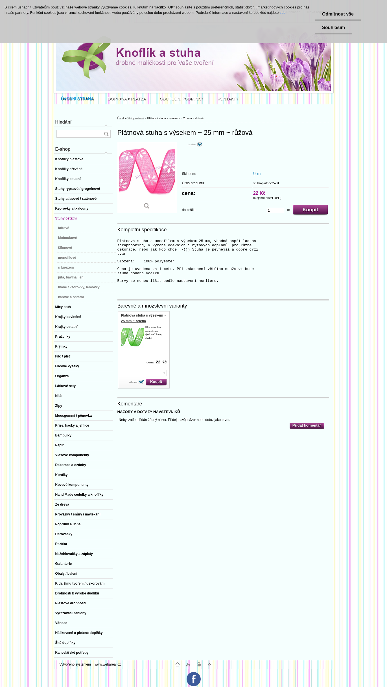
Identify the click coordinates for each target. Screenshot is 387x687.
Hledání (63, 122)
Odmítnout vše (338, 14)
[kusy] (275, 210)
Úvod (120, 118)
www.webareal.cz (108, 664)
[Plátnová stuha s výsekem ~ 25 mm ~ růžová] (147, 177)
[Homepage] (77, 98)
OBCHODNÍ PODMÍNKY (181, 98)
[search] (106, 133)
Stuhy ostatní (135, 118)
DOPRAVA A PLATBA (127, 98)
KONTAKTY (227, 98)
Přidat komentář (306, 425)
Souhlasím (333, 27)
